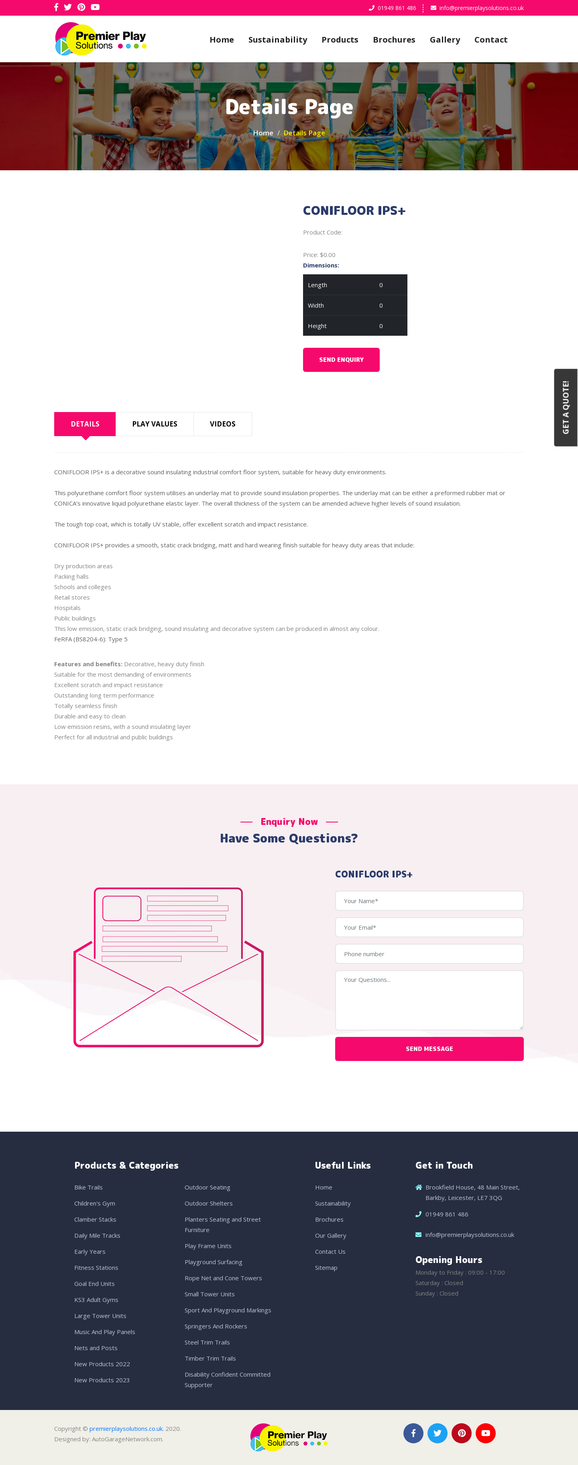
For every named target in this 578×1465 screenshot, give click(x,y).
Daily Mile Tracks (97, 1235)
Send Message (429, 1049)
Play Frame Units (208, 1246)
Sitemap (326, 1267)
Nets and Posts (96, 1348)
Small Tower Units (210, 1294)
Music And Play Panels (104, 1332)
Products (340, 39)
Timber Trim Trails (210, 1358)
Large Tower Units (100, 1316)
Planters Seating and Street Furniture (223, 1224)
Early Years (90, 1251)
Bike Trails (88, 1187)
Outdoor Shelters (209, 1203)
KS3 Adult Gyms (96, 1300)
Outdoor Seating (207, 1187)
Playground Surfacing (213, 1262)
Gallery (445, 39)
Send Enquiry (341, 359)
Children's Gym (94, 1203)
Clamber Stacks (95, 1219)
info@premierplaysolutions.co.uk (482, 8)
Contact (491, 39)
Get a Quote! (566, 407)
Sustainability (277, 39)
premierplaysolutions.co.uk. (127, 1428)
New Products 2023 (102, 1380)
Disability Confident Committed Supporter (228, 1379)
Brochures (394, 39)
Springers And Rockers (216, 1326)
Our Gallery (330, 1235)
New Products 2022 (102, 1364)
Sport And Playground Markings (228, 1310)
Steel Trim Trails (207, 1342)
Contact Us (330, 1251)
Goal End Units (94, 1283)
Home (222, 39)
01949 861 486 (397, 8)
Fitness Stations (96, 1267)
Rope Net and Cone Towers (223, 1278)
